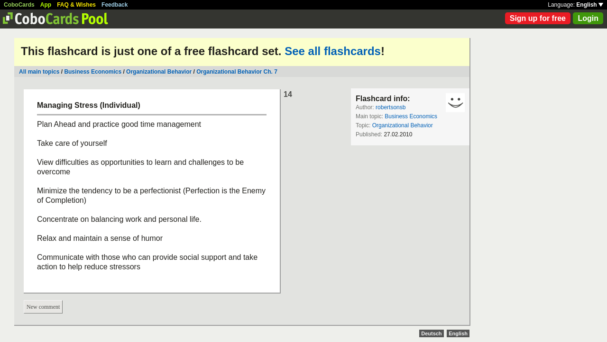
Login (588, 18)
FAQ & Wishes (76, 4)
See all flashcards (333, 51)
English (589, 4)
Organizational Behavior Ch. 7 (236, 71)
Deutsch (431, 333)
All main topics (39, 71)
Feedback (114, 4)
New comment (43, 307)
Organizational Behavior (159, 71)
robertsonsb (390, 107)
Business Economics (92, 71)
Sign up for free (538, 18)
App (45, 4)
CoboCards (19, 4)
